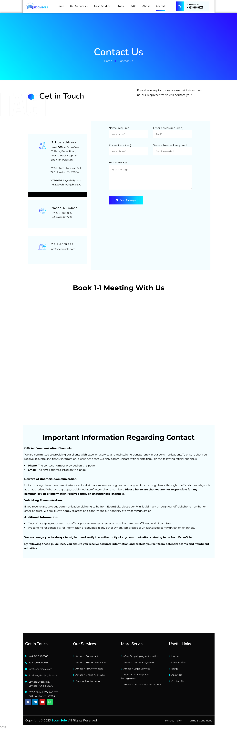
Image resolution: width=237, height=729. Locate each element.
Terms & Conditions (200, 719)
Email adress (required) (168, 128)
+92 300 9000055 (61, 212)
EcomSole (59, 720)
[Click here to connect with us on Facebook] (28, 701)
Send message (126, 200)
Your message (118, 162)
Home (108, 60)
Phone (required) (120, 145)
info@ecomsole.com (63, 248)
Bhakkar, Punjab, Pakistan (43, 674)
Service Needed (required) (170, 145)
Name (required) (119, 128)
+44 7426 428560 (61, 216)
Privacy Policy (173, 719)
